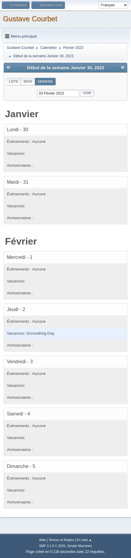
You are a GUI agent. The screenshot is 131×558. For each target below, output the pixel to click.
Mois (28, 81)
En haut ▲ (84, 540)
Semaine (45, 81)
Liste (13, 81)
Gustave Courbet (30, 19)
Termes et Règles (61, 540)
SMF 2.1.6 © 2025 (52, 546)
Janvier (22, 114)
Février (21, 241)
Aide (42, 540)
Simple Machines (79, 546)
